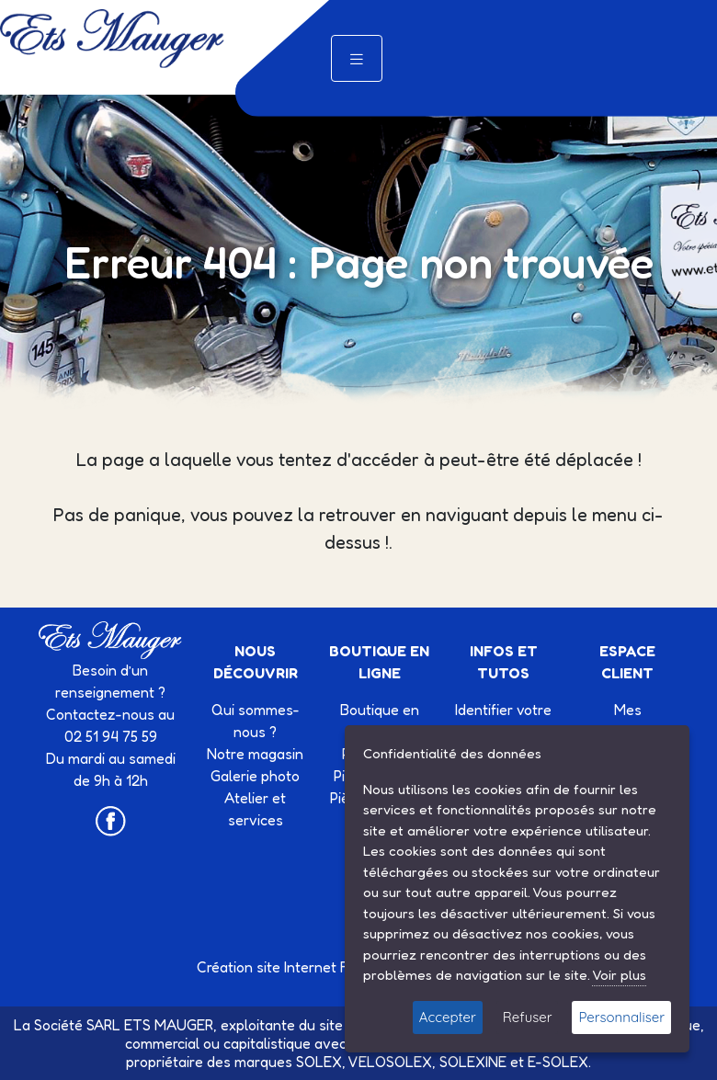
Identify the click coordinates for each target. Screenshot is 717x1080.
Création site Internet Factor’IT (297, 967)
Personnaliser (621, 1017)
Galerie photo (255, 776)
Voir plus (619, 974)
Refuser (527, 1017)
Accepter (447, 1017)
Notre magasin (255, 754)
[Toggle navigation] (356, 58)
